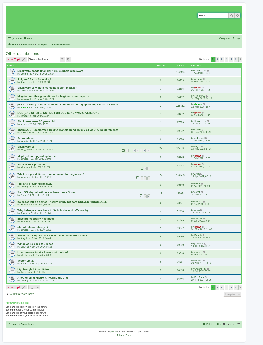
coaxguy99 (26, 99)
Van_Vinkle (26, 149)
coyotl (197, 183)
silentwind (25, 255)
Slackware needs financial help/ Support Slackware (50, 70)
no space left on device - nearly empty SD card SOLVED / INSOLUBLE (62, 201)
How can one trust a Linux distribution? (42, 252)
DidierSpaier (27, 90)
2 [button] (217, 59)
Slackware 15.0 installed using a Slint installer (46, 87)
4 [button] (226, 59)
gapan (197, 87)
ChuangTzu (26, 73)
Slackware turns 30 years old (36, 121)
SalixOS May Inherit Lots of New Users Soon (46, 192)
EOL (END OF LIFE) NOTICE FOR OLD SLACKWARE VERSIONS (58, 113)
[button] (240, 59)
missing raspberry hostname (35, 218)
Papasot (198, 260)
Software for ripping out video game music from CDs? (52, 235)
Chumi (197, 129)
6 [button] (235, 59)
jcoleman (25, 246)
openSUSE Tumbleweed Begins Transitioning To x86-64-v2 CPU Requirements (67, 129)
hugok (24, 124)
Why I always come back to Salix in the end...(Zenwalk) (52, 210)
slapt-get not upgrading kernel (37, 156)
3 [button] (222, 59)
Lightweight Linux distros (33, 269)
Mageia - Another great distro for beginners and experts (53, 96)
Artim (197, 174)
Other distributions (22, 53)
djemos (25, 107)
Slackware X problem (31, 164)
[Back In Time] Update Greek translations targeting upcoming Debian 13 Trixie (67, 104)
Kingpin (24, 213)
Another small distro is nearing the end (42, 277)
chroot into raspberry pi (32, 227)
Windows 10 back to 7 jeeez (35, 243)
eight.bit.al (26, 141)
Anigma (24, 82)
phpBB (113, 331)
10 (148, 150)
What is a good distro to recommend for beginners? (50, 174)
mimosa (25, 159)
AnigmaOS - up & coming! (34, 79)
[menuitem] (27, 38)
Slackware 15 (26, 146)
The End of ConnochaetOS (34, 183)
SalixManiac (27, 132)
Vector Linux (25, 260)
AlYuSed (25, 263)
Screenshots (25, 138)
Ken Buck (199, 277)
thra (22, 272)
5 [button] (231, 59)
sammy (24, 116)
